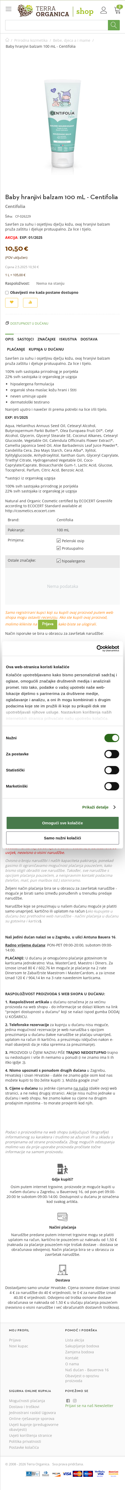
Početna (7, 40)
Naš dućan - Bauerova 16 (87, 1369)
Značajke (47, 339)
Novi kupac (18, 1345)
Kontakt (71, 1357)
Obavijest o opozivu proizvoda (82, 1378)
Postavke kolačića (24, 1447)
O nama (72, 1363)
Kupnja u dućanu (46, 349)
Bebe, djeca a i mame (71, 40)
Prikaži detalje (95, 807)
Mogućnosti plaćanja (27, 1400)
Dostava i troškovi (24, 1406)
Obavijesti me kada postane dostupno (41, 292)
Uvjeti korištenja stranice (30, 1435)
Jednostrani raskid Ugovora (32, 1412)
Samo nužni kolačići (62, 838)
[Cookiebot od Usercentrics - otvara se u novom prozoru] (96, 648)
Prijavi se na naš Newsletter (89, 1405)
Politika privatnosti (25, 1441)
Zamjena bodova (79, 1351)
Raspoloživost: (17, 283)
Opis (9, 339)
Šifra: (9, 216)
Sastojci (25, 339)
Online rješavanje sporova (31, 1418)
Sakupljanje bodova (82, 1345)
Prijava (47, 624)
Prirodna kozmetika (31, 40)
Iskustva (68, 339)
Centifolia (15, 206)
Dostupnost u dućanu (29, 323)
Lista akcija (74, 1340)
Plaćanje (16, 349)
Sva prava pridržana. (68, 1464)
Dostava (89, 339)
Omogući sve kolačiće (62, 823)
